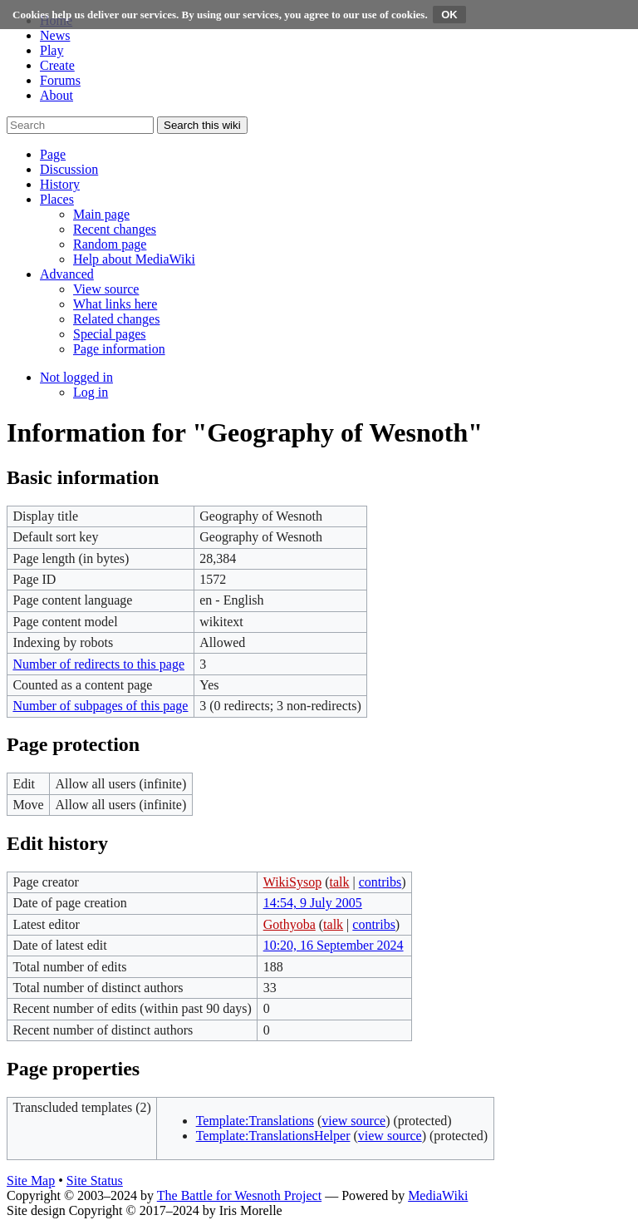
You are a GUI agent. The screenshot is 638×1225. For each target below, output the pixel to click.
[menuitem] (101, 214)
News (55, 35)
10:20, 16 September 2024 (333, 945)
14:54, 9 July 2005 (312, 903)
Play (51, 50)
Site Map (31, 1180)
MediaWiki (438, 1195)
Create (57, 65)
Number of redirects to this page (98, 664)
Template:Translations (255, 1121)
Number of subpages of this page (100, 706)
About (56, 95)
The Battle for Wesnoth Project (239, 1195)
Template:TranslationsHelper (273, 1136)
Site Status (94, 1180)
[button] (53, 154)
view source (353, 1121)
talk (339, 882)
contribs (380, 882)
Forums (60, 80)
